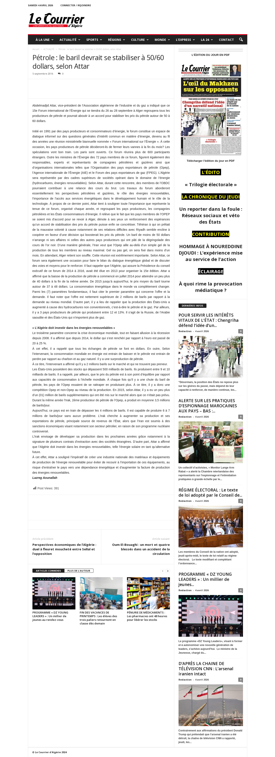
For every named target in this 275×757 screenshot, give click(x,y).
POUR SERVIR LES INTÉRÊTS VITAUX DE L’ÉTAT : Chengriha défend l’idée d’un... (208, 320)
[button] (241, 39)
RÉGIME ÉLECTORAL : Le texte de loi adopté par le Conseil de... (210, 492)
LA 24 (207, 39)
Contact (226, 40)
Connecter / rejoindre (75, 5)
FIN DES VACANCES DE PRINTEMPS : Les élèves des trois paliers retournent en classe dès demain (98, 617)
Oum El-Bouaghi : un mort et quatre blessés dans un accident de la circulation (141, 549)
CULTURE (140, 39)
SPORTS (94, 39)
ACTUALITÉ (70, 39)
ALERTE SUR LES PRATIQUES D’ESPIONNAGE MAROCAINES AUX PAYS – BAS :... (208, 406)
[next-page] (168, 571)
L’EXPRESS (185, 39)
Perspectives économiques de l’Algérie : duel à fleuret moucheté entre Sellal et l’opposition (64, 549)
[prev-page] (162, 571)
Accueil (35, 49)
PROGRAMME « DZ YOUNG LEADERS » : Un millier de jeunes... (205, 579)
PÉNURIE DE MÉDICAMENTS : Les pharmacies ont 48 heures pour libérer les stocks (147, 616)
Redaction (185, 331)
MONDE (162, 39)
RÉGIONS (116, 39)
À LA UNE (44, 39)
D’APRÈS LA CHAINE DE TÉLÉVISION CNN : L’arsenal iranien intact (206, 669)
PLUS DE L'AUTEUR (78, 570)
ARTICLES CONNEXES (48, 570)
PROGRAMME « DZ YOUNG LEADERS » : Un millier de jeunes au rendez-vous (50, 616)
